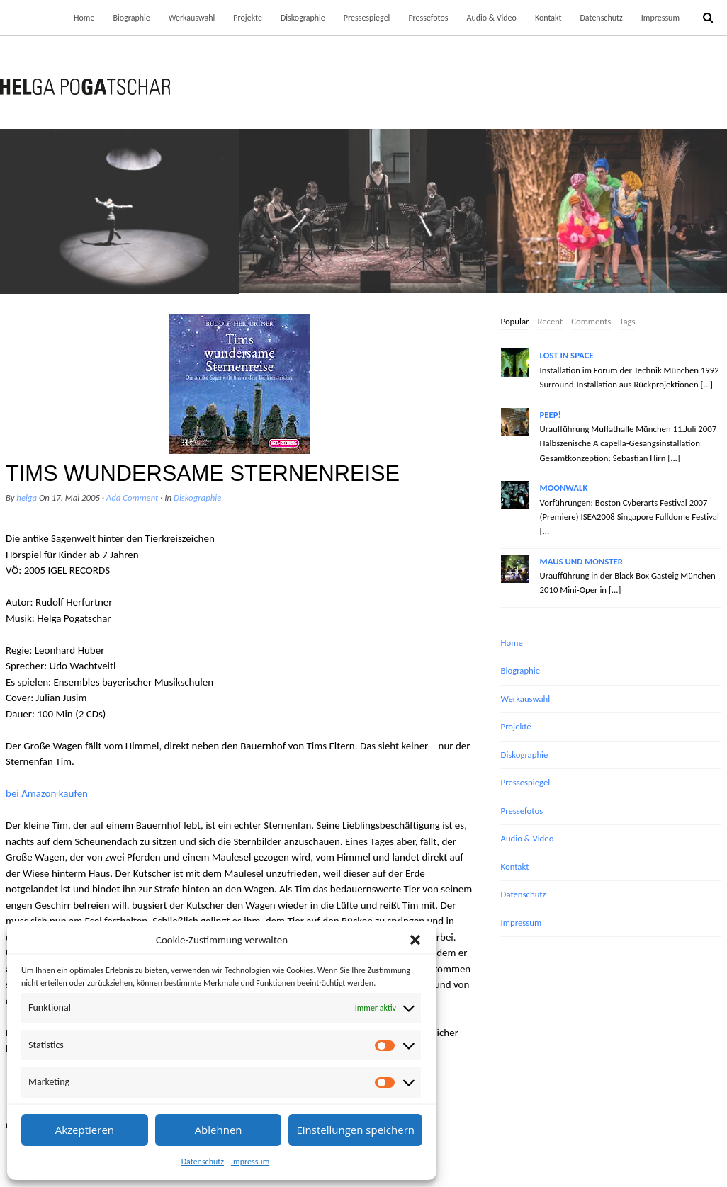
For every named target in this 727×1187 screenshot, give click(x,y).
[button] (415, 940)
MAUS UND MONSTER (581, 561)
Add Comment (132, 497)
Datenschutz (202, 1161)
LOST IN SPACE (567, 355)
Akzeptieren (84, 1130)
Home (84, 18)
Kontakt (548, 18)
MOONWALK (564, 487)
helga (26, 497)
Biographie (131, 18)
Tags (627, 321)
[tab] (515, 322)
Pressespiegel (367, 18)
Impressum (250, 1161)
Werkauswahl (192, 18)
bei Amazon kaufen (47, 793)
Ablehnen (218, 1130)
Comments (591, 321)
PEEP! (550, 414)
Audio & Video (491, 18)
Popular (515, 321)
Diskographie (303, 18)
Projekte (247, 18)
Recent (550, 321)
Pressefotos (428, 18)
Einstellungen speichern (355, 1130)
